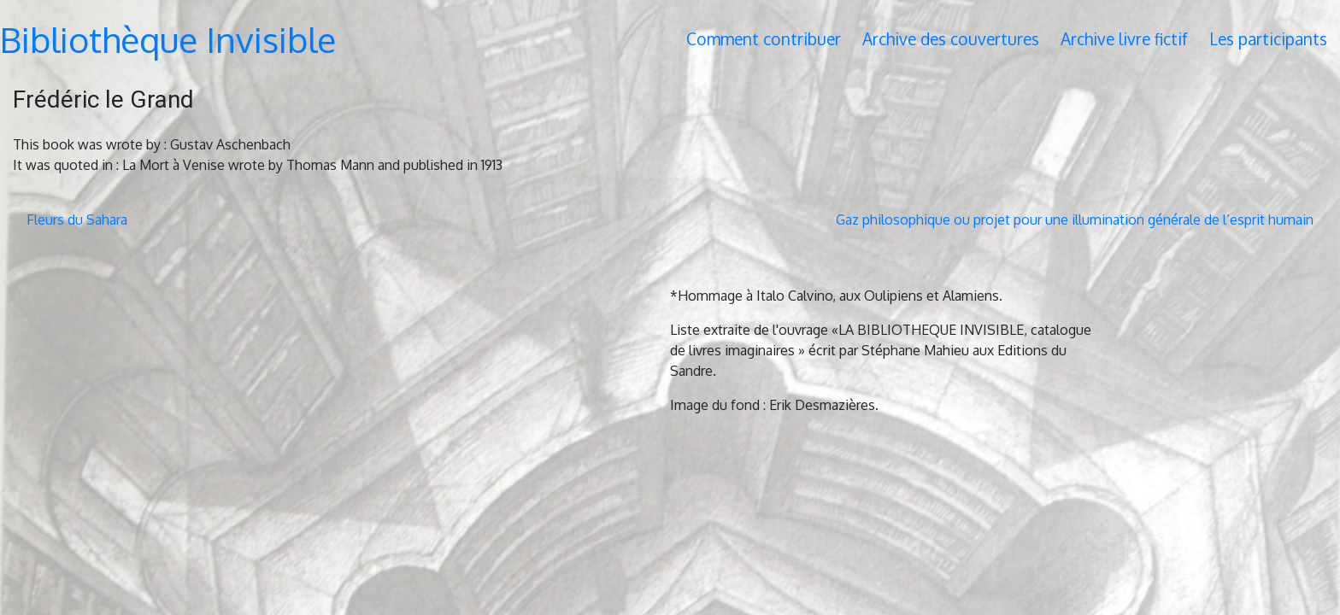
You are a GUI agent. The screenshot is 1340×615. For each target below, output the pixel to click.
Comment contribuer (763, 39)
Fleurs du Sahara (76, 219)
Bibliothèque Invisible (168, 39)
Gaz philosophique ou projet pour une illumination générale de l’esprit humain (1075, 219)
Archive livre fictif (1124, 39)
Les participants (1268, 39)
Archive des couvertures (950, 39)
